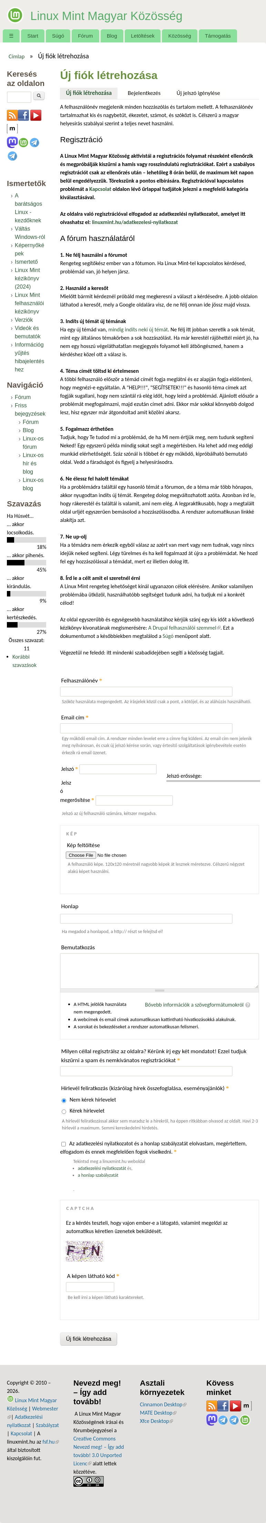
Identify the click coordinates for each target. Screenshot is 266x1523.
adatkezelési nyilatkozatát (102, 1168)
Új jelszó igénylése (198, 93)
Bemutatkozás (78, 947)
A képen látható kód (93, 1276)
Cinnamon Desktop (163, 1404)
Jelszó (69, 769)
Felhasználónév (81, 680)
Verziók (24, 320)
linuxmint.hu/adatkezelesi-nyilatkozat (135, 222)
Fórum (85, 36)
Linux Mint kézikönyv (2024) (27, 278)
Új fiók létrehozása (92, 92)
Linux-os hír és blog (33, 463)
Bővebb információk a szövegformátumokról (194, 1004)
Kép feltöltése (83, 845)
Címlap (17, 56)
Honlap (69, 906)
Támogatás (218, 36)
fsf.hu (50, 1441)
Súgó (58, 36)
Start (32, 36)
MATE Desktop (158, 1412)
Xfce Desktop (156, 1421)
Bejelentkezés (144, 93)
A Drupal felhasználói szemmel (184, 627)
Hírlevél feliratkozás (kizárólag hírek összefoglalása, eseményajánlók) (145, 1088)
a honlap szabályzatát (98, 1175)
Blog (112, 36)
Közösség (179, 36)
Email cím (75, 717)
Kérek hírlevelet (87, 1110)
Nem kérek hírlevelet (93, 1099)
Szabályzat (47, 1425)
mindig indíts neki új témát (138, 329)
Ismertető (26, 262)
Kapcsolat (21, 1433)
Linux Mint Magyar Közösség (129, 14)
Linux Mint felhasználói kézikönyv (29, 303)
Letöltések (143, 36)
